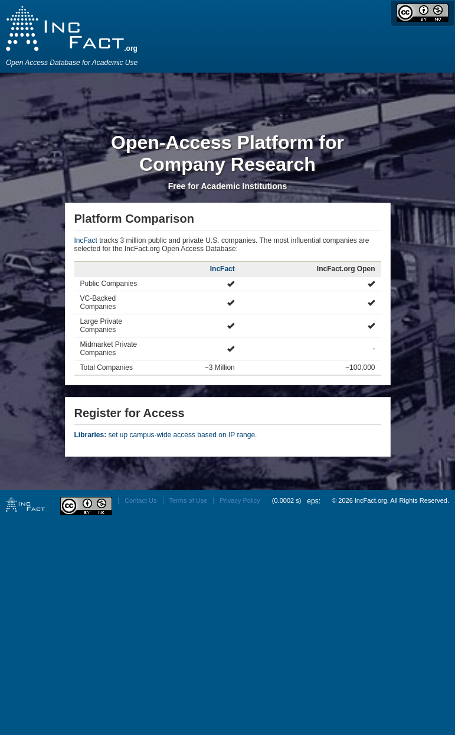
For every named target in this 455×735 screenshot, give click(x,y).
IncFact (85, 240)
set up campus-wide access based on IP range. (165, 435)
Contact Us (140, 500)
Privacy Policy (240, 500)
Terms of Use (188, 500)
